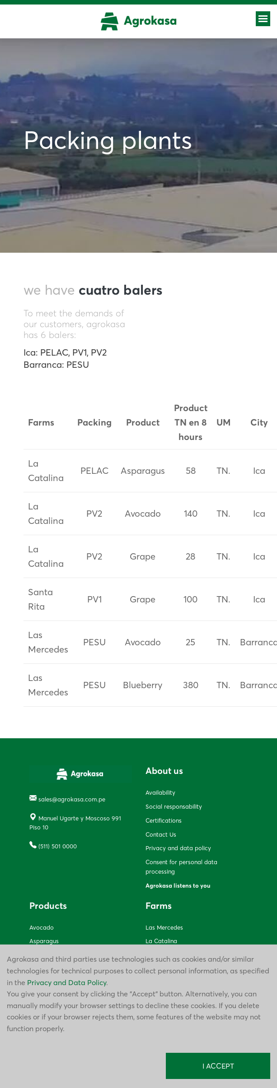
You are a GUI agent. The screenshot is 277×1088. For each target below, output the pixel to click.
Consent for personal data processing (181, 866)
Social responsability (174, 806)
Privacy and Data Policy (66, 982)
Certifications (164, 820)
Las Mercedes (164, 927)
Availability (160, 792)
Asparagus (44, 940)
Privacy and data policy (178, 848)
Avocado (41, 927)
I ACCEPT (218, 1065)
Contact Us (161, 834)
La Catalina (161, 940)
